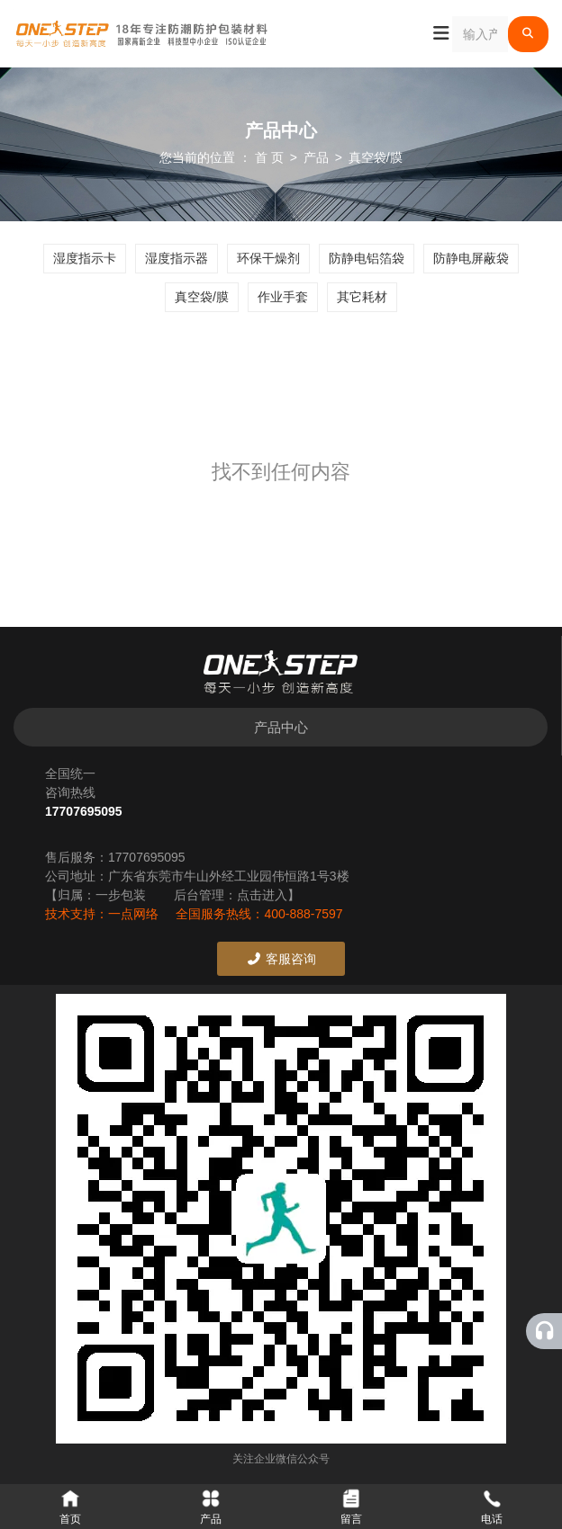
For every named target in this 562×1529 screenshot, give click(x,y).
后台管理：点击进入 (230, 895)
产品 (316, 157)
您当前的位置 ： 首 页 (223, 157)
